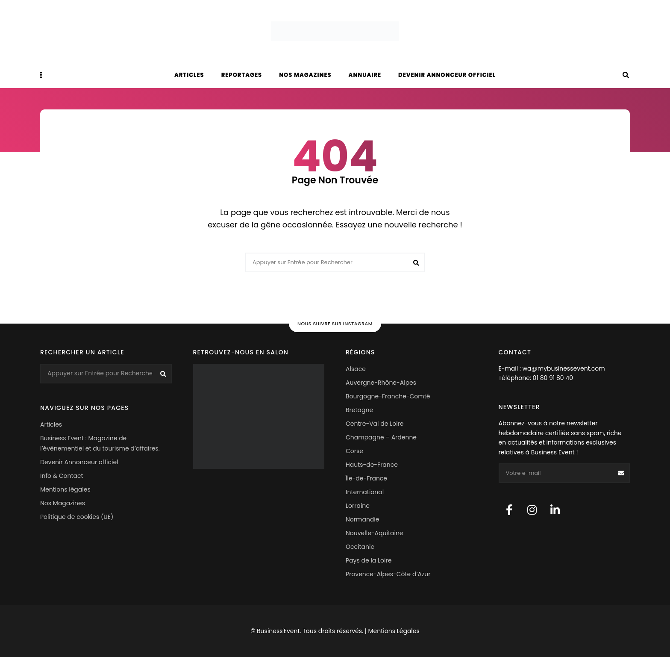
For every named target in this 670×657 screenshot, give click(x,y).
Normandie (362, 519)
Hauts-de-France (372, 464)
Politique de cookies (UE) (76, 517)
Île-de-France (366, 478)
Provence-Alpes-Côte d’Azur (388, 574)
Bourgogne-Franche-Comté (388, 396)
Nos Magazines (62, 503)
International (365, 492)
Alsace (356, 369)
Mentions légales (65, 489)
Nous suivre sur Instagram (335, 323)
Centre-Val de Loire (375, 423)
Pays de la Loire (368, 560)
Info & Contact (61, 475)
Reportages (241, 75)
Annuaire (365, 75)
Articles (189, 75)
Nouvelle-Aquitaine (374, 533)
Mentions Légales (393, 631)
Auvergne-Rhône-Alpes (381, 382)
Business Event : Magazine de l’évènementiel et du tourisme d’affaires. (100, 443)
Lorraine (358, 505)
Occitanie (360, 546)
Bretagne (359, 410)
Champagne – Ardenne (381, 437)
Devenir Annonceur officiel (447, 75)
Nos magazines (305, 75)
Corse (354, 451)
